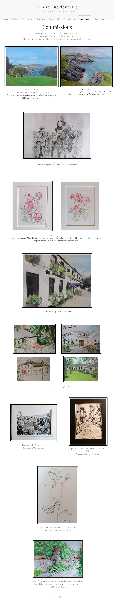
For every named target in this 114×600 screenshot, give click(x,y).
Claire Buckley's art (57, 6)
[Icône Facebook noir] (54, 597)
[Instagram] (60, 597)
